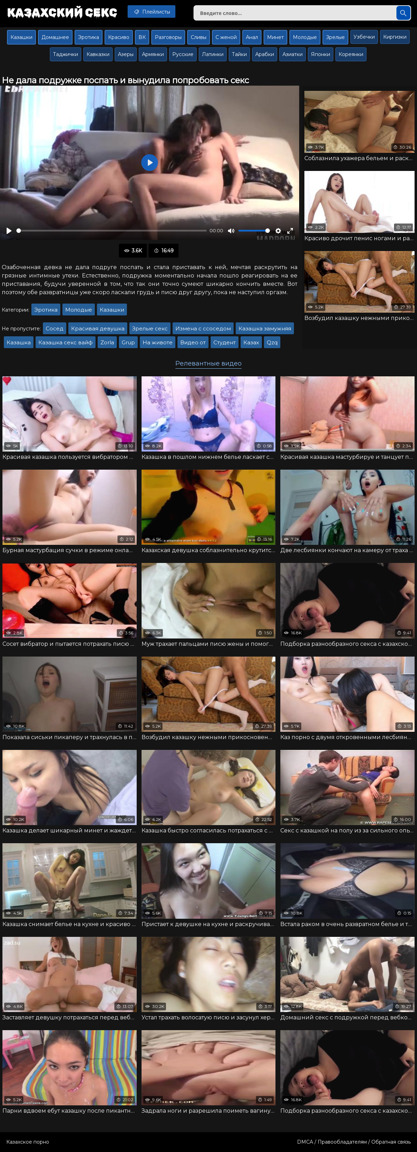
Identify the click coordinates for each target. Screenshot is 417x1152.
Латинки (212, 54)
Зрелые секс (150, 328)
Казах (251, 342)
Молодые (305, 37)
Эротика (88, 37)
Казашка (19, 342)
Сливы (198, 37)
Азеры (126, 54)
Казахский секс (62, 12)
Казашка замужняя (264, 328)
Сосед (54, 328)
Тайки (239, 54)
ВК (142, 37)
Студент (224, 342)
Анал (252, 37)
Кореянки (351, 54)
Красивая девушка (97, 328)
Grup (128, 342)
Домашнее (55, 37)
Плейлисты (151, 11)
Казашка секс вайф (65, 342)
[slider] (111, 230)
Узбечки (364, 37)
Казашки (21, 37)
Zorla (107, 342)
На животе (158, 342)
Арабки (264, 54)
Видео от (193, 342)
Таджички (65, 54)
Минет (275, 37)
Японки (320, 54)
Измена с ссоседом (203, 328)
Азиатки (292, 54)
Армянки (153, 54)
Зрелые (335, 37)
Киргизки (395, 37)
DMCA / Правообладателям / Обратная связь (354, 1142)
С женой (226, 37)
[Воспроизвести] (9, 230)
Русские (183, 54)
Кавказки (97, 54)
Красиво (118, 37)
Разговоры (168, 37)
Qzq (272, 342)
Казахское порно (27, 1142)
